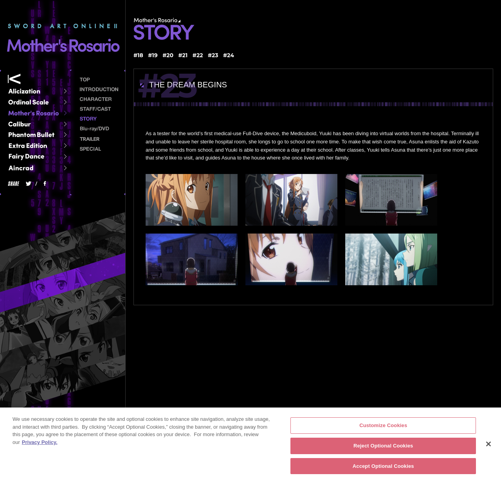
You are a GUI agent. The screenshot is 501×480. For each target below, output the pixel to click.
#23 (213, 55)
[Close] (488, 446)
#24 (228, 55)
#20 (167, 55)
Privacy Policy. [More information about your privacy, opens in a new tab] (40, 444)
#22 (198, 55)
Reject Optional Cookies (383, 448)
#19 (153, 55)
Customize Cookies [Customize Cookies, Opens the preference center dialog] (383, 428)
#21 (183, 55)
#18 (138, 55)
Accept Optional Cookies (383, 468)
